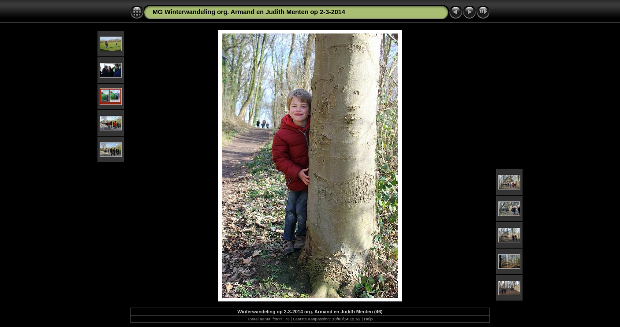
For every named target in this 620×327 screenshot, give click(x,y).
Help (368, 318)
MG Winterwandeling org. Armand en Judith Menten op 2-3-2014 (249, 11)
